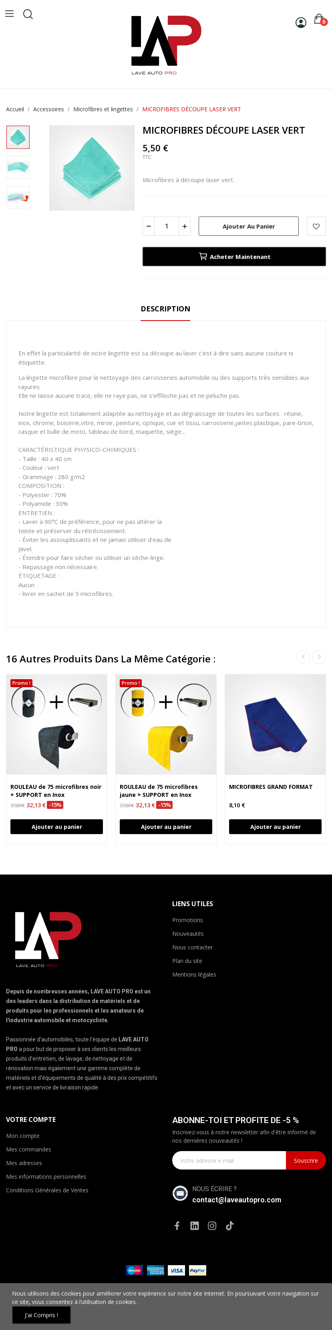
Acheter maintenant (234, 256)
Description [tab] (165, 308)
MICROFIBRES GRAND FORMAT (271, 786)
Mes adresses (24, 1163)
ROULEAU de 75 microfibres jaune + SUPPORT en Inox (159, 790)
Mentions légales (194, 974)
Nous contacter (192, 947)
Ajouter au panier (249, 226)
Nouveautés (188, 933)
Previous (303, 657)
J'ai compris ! (41, 1315)
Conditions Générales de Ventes (47, 1190)
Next (319, 657)
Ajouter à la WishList (316, 226)
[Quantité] (167, 226)
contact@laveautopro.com (236, 1200)
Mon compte (23, 1135)
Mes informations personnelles (46, 1176)
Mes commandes (28, 1149)
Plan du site (187, 961)
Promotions (187, 920)
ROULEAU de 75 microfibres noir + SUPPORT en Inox (55, 790)
